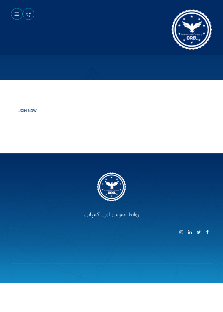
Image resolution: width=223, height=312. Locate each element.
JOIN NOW (28, 111)
